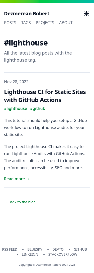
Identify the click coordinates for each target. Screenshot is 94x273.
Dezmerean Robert (26, 13)
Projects (45, 22)
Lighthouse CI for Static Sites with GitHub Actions (45, 95)
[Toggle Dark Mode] (86, 13)
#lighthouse (15, 108)
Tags (26, 22)
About (66, 22)
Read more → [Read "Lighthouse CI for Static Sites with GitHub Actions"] (17, 178)
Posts (10, 22)
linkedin (30, 254)
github (80, 249)
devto (58, 249)
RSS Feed (9, 249)
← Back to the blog (20, 202)
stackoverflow (62, 254)
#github (37, 108)
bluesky (34, 249)
